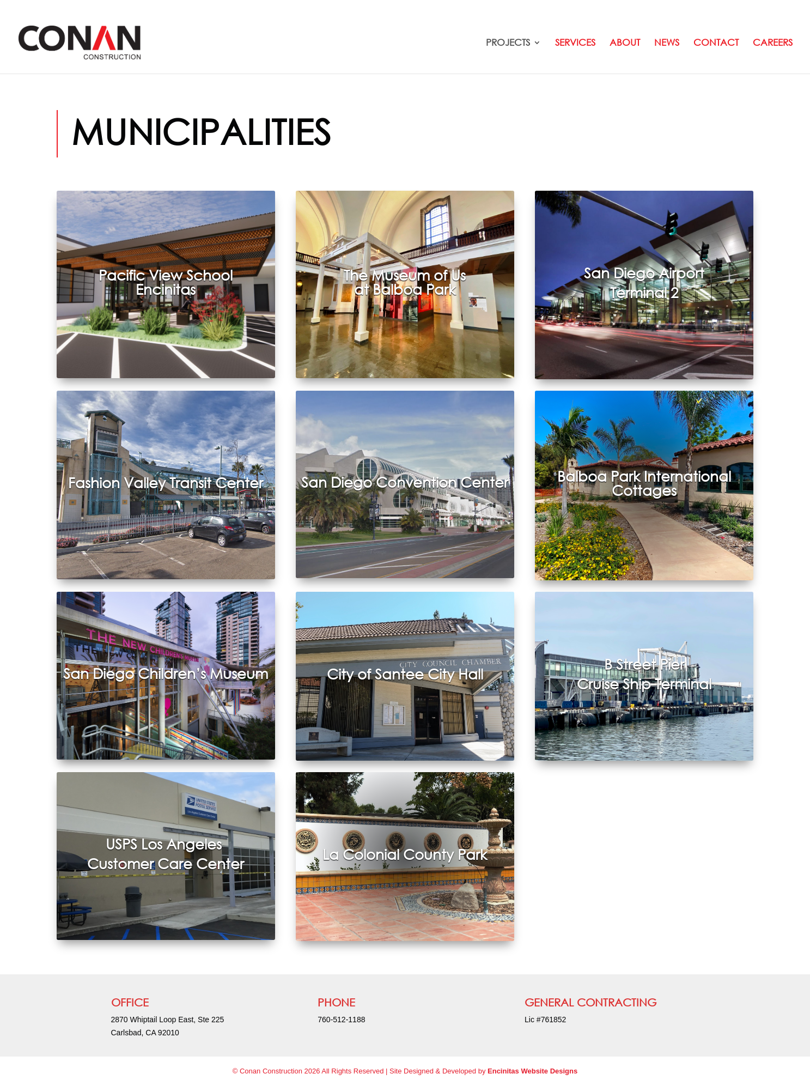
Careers (773, 43)
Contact (716, 43)
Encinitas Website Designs (532, 1071)
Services (575, 43)
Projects (508, 43)
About (625, 43)
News (666, 43)
